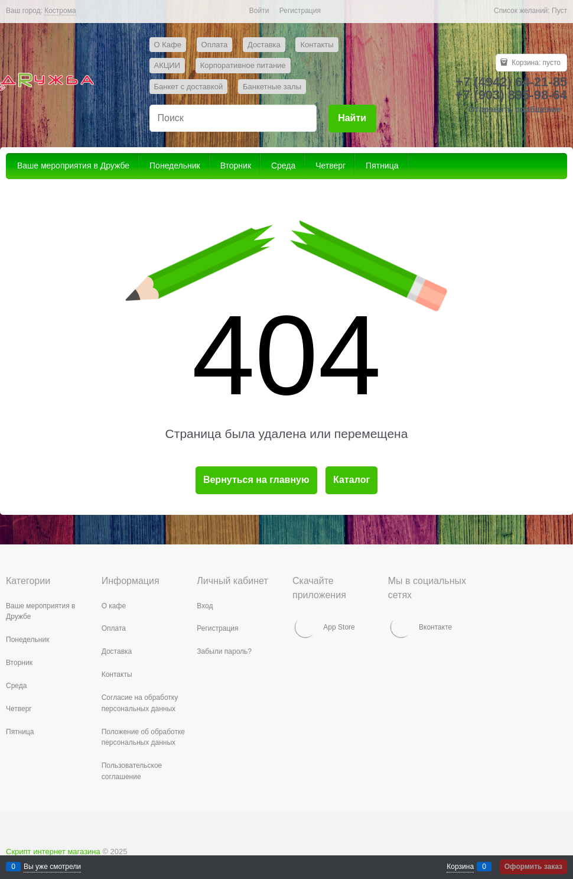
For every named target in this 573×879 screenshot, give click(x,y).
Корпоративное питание (243, 65)
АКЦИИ (167, 65)
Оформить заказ (533, 866)
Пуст (559, 11)
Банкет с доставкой (188, 86)
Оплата (214, 44)
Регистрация (300, 11)
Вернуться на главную (256, 480)
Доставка (264, 44)
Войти (259, 11)
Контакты (316, 44)
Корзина (460, 866)
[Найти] (352, 118)
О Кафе (167, 44)
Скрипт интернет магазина (53, 851)
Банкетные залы (272, 86)
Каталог (351, 480)
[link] (60, 11)
